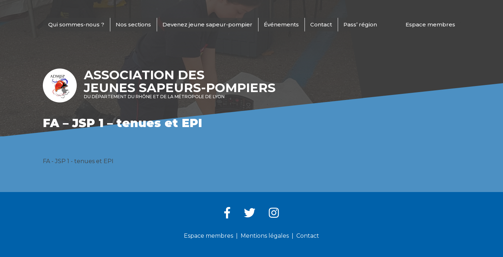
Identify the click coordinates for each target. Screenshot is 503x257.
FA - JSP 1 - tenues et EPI (78, 161)
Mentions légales (265, 235)
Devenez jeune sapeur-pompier (207, 24)
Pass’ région (360, 24)
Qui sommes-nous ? (76, 24)
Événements (281, 24)
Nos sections (133, 24)
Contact (321, 24)
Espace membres (430, 24)
